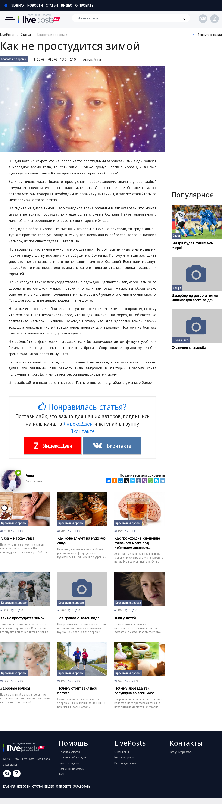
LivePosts (7, 34)
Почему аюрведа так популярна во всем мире (134, 690)
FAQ (61, 774)
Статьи (52, 5)
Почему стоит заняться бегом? (77, 690)
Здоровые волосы (15, 688)
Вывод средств (69, 763)
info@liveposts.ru (181, 752)
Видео (66, 5)
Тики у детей (125, 618)
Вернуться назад (207, 34)
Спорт (176, 236)
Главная (14, 5)
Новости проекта (125, 757)
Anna (97, 59)
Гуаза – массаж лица (17, 538)
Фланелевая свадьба (189, 347)
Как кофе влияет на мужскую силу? (81, 540)
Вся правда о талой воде (78, 618)
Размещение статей (71, 769)
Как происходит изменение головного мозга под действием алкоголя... (137, 543)
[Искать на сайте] (131, 18)
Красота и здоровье (13, 59)
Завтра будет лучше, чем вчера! (192, 245)
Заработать (81, 786)
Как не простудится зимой (22, 618)
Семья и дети (181, 340)
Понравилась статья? (82, 406)
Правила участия (70, 752)
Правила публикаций (72, 757)
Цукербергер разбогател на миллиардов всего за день (195, 297)
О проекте (84, 5)
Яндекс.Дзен (78, 423)
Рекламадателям (125, 763)
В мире (177, 288)
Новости (35, 5)
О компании (122, 752)
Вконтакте (82, 431)
